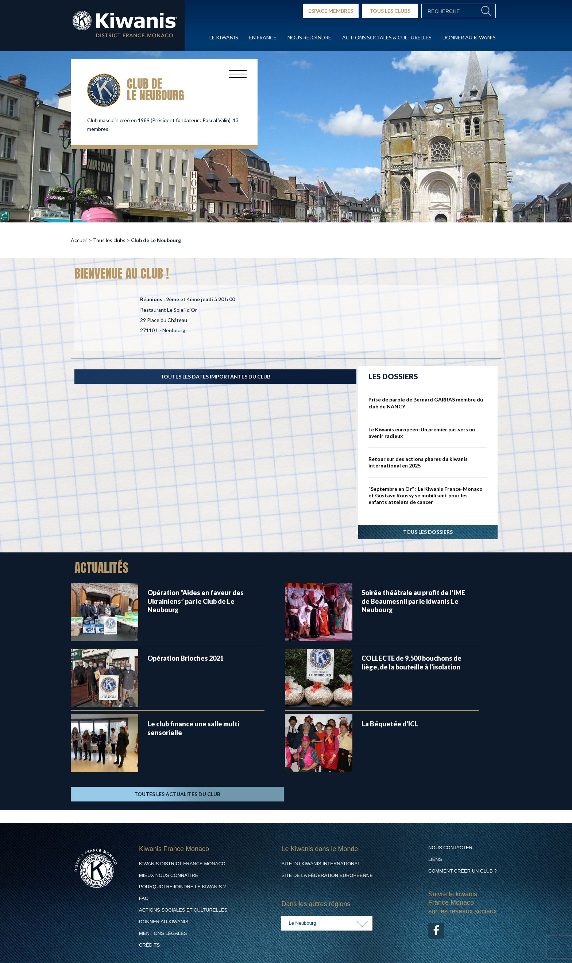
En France (263, 37)
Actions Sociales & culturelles (387, 37)
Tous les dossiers (428, 532)
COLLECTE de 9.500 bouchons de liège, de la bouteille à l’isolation (411, 662)
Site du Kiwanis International (320, 863)
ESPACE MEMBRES (330, 11)
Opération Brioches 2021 (185, 658)
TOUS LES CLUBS (390, 11)
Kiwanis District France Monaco (182, 863)
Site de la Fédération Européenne (326, 875)
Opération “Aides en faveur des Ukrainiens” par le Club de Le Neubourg (195, 601)
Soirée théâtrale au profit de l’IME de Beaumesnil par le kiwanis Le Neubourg (413, 601)
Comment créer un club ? (462, 871)
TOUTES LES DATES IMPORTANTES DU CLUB (215, 376)
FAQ (143, 898)
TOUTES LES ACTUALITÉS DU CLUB (177, 794)
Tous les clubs (109, 240)
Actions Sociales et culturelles (183, 910)
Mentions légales (163, 933)
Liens (435, 859)
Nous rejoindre (309, 37)
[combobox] (326, 923)
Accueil (79, 240)
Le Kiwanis (223, 37)
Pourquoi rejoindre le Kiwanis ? (182, 886)
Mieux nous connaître (168, 875)
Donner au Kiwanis (469, 37)
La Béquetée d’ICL (390, 724)
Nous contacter (450, 847)
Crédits (149, 945)
